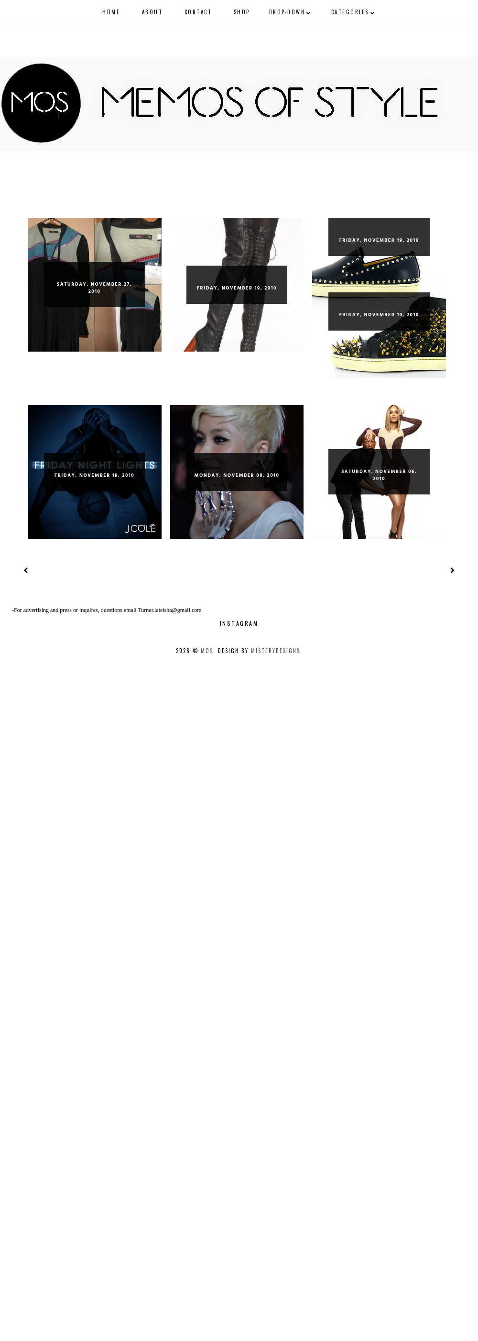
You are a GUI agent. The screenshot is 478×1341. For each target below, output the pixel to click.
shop (242, 12)
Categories (350, 12)
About (152, 12)
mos (207, 650)
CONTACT (198, 12)
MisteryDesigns (275, 650)
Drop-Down (287, 12)
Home (111, 12)
